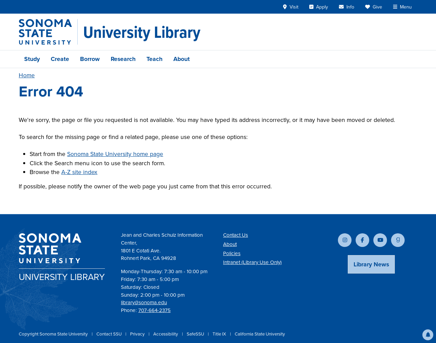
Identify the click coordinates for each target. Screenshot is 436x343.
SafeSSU (196, 334)
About (181, 58)
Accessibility (166, 334)
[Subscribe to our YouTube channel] (380, 240)
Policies (231, 253)
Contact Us (235, 235)
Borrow (90, 58)
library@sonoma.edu (144, 302)
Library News (371, 264)
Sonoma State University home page (115, 154)
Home (27, 75)
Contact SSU (109, 334)
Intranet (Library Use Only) (252, 262)
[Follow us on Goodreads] (398, 240)
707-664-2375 (154, 310)
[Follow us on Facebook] (362, 240)
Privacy (138, 334)
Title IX (220, 334)
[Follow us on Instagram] (345, 240)
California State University (260, 334)
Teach (154, 58)
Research (123, 58)
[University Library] (141, 32)
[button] (427, 334)
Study (32, 58)
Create (60, 58)
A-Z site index (79, 172)
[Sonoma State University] (48, 32)
